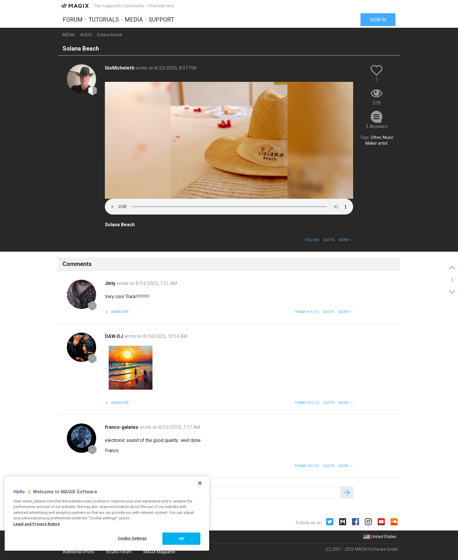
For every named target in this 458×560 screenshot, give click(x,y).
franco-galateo (122, 427)
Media (134, 19)
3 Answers (377, 126)
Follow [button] (312, 240)
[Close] (199, 483)
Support (161, 19)
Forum (73, 19)
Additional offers (78, 551)
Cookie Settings (132, 538)
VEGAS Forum (119, 551)
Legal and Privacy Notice (36, 524)
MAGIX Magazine (159, 551)
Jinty (111, 283)
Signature (119, 312)
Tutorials (104, 19)
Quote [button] (329, 240)
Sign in (378, 20)
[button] (346, 240)
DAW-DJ (114, 336)
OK (181, 538)
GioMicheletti (120, 68)
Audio (86, 34)
